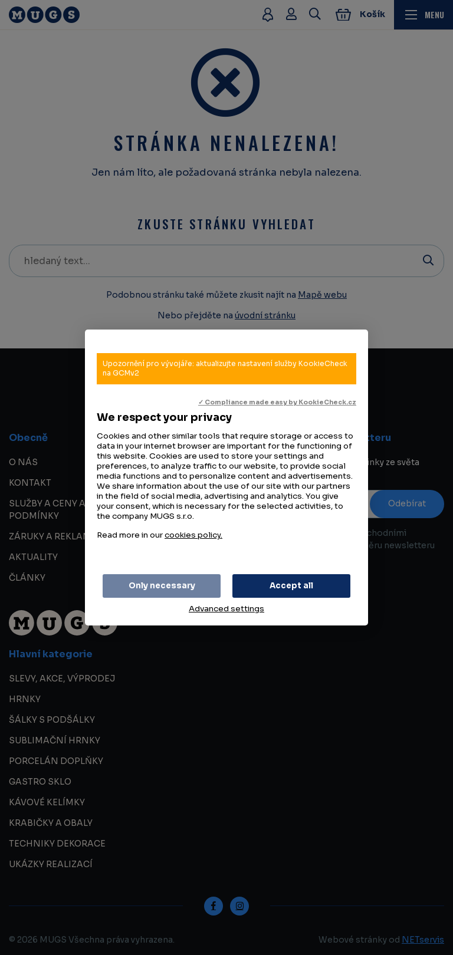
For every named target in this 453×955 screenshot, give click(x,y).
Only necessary (162, 586)
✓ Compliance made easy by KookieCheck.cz (277, 402)
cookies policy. (193, 535)
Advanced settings (226, 609)
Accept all (291, 586)
